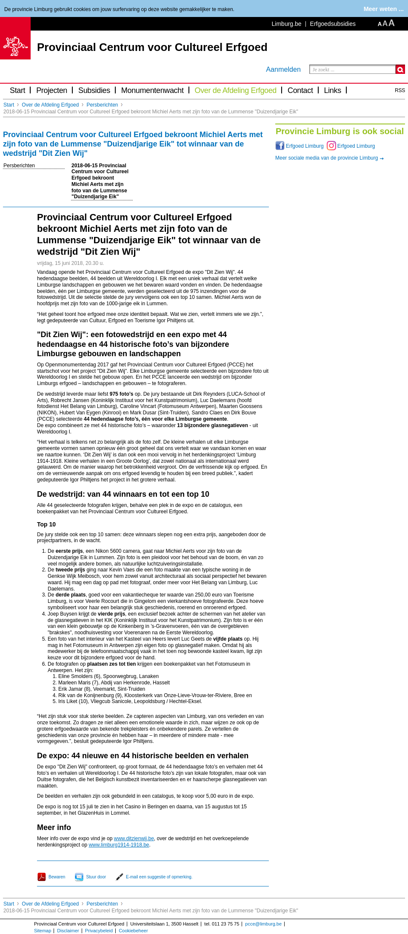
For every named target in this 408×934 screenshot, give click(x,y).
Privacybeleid (99, 930)
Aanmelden (283, 69)
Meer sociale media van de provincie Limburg (326, 158)
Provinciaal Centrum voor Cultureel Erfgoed (152, 47)
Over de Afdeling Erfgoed (236, 90)
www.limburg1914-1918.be (118, 845)
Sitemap (42, 930)
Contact (300, 90)
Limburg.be (287, 23)
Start (17, 90)
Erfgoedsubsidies (333, 23)
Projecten (51, 90)
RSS (400, 90)
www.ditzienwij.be (134, 838)
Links (332, 90)
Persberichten (102, 105)
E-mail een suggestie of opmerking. (159, 877)
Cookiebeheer (133, 930)
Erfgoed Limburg (305, 146)
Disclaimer (68, 930)
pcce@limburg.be (263, 923)
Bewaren (57, 877)
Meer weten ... (384, 9)
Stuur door (96, 877)
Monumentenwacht (152, 90)
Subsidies (94, 90)
